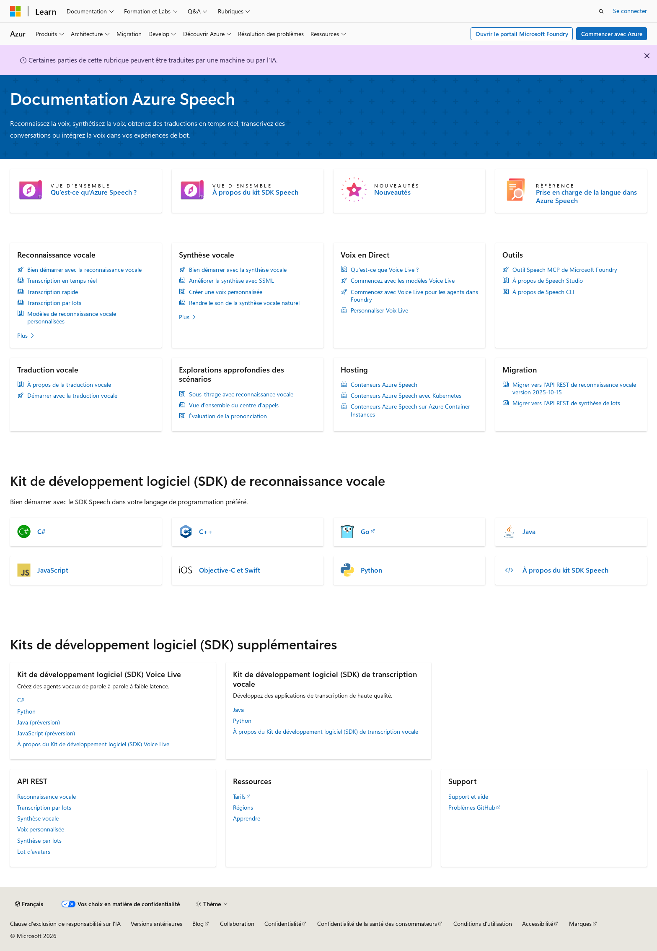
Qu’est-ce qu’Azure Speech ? (94, 192)
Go (365, 531)
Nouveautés (392, 192)
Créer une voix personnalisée (225, 292)
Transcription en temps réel (62, 280)
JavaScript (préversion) (46, 733)
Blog (198, 924)
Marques (580, 924)
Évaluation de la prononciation (228, 416)
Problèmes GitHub (471, 807)
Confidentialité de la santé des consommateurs (377, 924)
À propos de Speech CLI (543, 292)
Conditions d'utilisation (482, 924)
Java (528, 531)
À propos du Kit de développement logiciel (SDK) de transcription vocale (325, 731)
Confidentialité (282, 924)
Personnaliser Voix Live (379, 310)
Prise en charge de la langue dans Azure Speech (586, 196)
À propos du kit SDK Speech (255, 192)
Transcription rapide (52, 292)
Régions (243, 807)
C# (41, 531)
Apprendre (246, 818)
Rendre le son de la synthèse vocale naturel (244, 303)
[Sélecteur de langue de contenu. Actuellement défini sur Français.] (29, 904)
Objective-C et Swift (229, 570)
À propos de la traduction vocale (69, 384)
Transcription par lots (54, 303)
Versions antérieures (156, 924)
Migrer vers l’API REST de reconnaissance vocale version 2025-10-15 (574, 388)
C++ (205, 531)
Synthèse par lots (39, 840)
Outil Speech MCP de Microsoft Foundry (564, 270)
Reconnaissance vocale (46, 796)
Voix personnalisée (40, 829)
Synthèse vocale (38, 818)
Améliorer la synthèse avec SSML (231, 280)
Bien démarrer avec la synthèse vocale (238, 270)
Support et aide (468, 796)
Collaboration (237, 924)
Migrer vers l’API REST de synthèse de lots (566, 403)
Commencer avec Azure (611, 34)
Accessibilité (537, 924)
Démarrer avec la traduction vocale (72, 395)
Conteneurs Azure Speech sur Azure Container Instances (410, 410)
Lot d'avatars (33, 851)
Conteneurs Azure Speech (384, 384)
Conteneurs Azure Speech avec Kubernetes (406, 395)
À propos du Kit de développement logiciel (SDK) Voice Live (93, 744)
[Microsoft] (15, 11)
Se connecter (630, 11)
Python (371, 570)
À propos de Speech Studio (547, 280)
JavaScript (52, 570)
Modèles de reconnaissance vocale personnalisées (71, 317)
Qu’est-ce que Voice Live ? (385, 270)
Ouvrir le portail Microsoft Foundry (522, 34)
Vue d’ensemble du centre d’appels (234, 405)
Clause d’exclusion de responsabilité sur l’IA (65, 924)
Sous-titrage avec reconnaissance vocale (241, 394)
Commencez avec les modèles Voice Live (403, 280)
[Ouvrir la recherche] (601, 11)
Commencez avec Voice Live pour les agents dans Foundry (414, 295)
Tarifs (239, 796)
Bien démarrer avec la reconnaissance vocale (84, 270)
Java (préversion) (38, 722)
